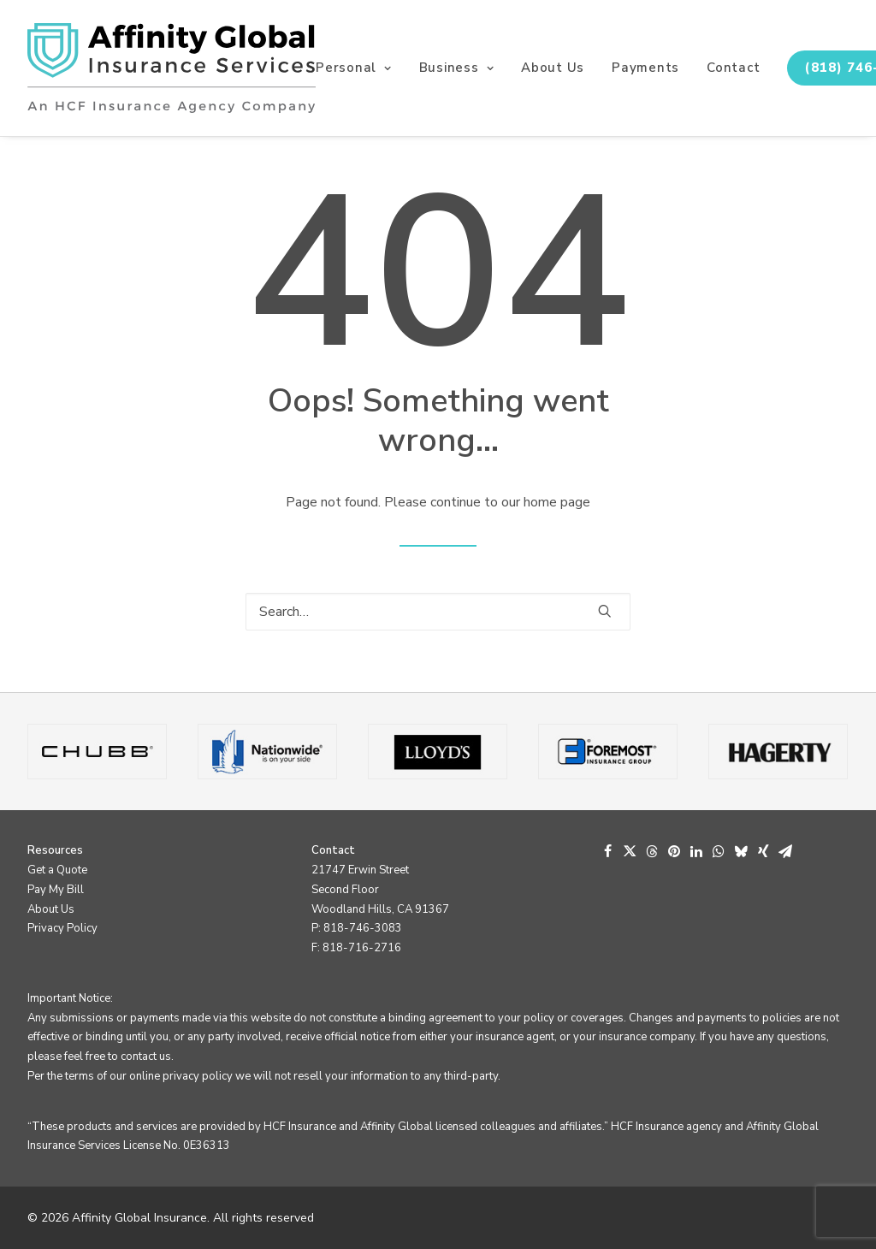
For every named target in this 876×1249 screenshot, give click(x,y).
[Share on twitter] (629, 851)
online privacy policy (181, 1076)
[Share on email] (785, 851)
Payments (645, 67)
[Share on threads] (652, 851)
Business (456, 67)
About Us (552, 67)
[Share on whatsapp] (718, 851)
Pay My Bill (55, 889)
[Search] (438, 611)
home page (557, 502)
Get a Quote (57, 870)
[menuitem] (360, 68)
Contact (733, 67)
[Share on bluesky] (741, 851)
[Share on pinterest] (674, 851)
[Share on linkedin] (696, 851)
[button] (604, 610)
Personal (354, 67)
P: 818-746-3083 (356, 928)
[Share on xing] (763, 851)
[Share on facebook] (607, 851)
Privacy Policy (62, 928)
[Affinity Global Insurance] (171, 68)
